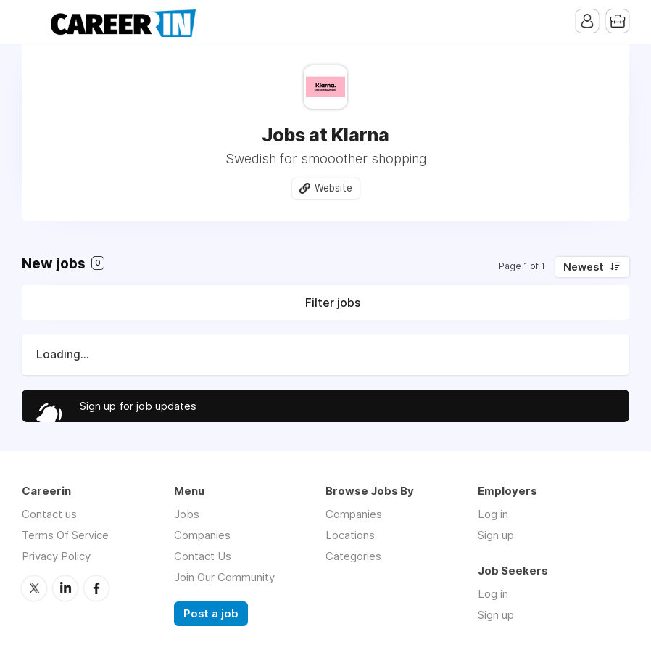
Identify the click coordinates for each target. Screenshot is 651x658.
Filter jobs (332, 302)
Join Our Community (224, 577)
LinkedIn (65, 588)
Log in (493, 514)
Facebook (96, 588)
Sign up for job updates (138, 406)
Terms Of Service (65, 535)
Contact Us (202, 556)
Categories (353, 556)
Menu (32, 22)
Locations (350, 535)
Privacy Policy (56, 556)
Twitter (34, 588)
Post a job (211, 613)
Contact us (49, 514)
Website (333, 188)
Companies (202, 535)
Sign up (496, 535)
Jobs (186, 514)
